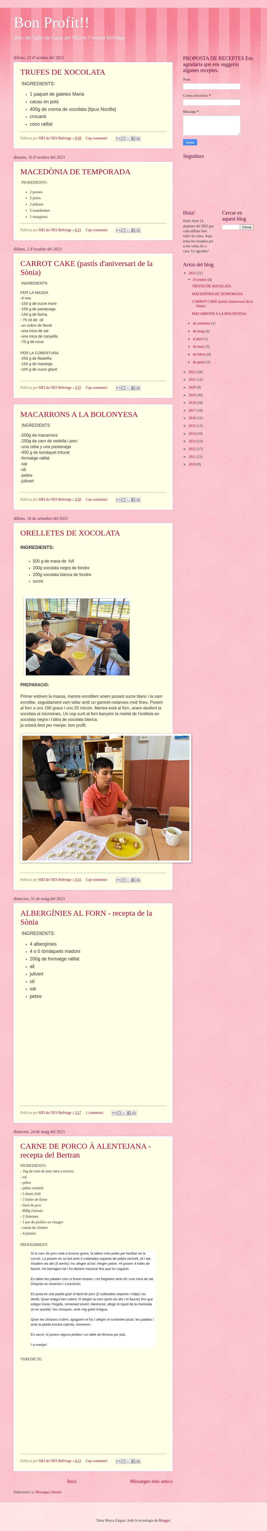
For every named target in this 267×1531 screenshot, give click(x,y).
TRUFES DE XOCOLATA (62, 72)
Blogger (164, 1520)
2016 (193, 418)
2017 (193, 410)
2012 (193, 449)
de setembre (202, 323)
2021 (193, 380)
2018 (193, 403)
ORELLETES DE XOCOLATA (70, 532)
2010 (193, 464)
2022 (193, 372)
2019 (193, 395)
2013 (193, 441)
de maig (199, 331)
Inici (71, 1481)
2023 (193, 273)
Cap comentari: (97, 138)
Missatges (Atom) (48, 1492)
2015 (193, 426)
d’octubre (200, 280)
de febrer (200, 354)
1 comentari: (95, 1113)
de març (199, 346)
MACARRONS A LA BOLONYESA (79, 414)
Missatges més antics (151, 1481)
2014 (193, 434)
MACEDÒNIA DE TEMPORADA (75, 171)
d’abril (198, 339)
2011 (193, 457)
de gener (199, 362)
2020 (193, 387)
